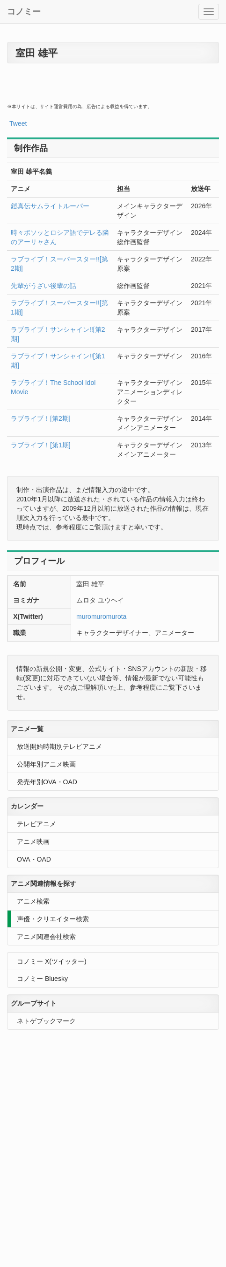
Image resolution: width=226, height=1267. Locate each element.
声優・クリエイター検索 (53, 919)
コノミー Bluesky (42, 978)
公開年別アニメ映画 (46, 764)
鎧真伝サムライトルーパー (50, 206)
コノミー (24, 11)
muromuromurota (101, 616)
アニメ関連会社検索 (46, 936)
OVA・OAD (34, 859)
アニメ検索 (33, 901)
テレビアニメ (36, 824)
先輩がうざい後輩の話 (43, 285)
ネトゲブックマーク (46, 1021)
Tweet (18, 123)
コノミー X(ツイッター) (52, 961)
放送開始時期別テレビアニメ (59, 746)
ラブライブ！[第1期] (41, 445)
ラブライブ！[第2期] (41, 418)
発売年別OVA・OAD (47, 782)
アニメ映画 (33, 841)
